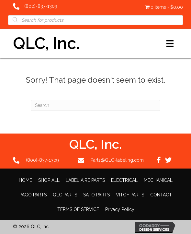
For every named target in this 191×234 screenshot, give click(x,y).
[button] (158, 160)
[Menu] (170, 43)
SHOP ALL (49, 180)
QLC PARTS (65, 194)
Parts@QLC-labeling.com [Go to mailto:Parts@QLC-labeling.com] (117, 160)
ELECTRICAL (124, 180)
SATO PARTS (96, 194)
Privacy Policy (119, 209)
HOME (25, 180)
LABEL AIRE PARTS (85, 180)
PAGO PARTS (33, 194)
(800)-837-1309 (40, 6)
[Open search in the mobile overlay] (95, 20)
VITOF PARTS (130, 194)
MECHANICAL (158, 180)
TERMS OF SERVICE (78, 209)
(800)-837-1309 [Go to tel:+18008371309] (42, 160)
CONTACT (161, 194)
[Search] (95, 105)
